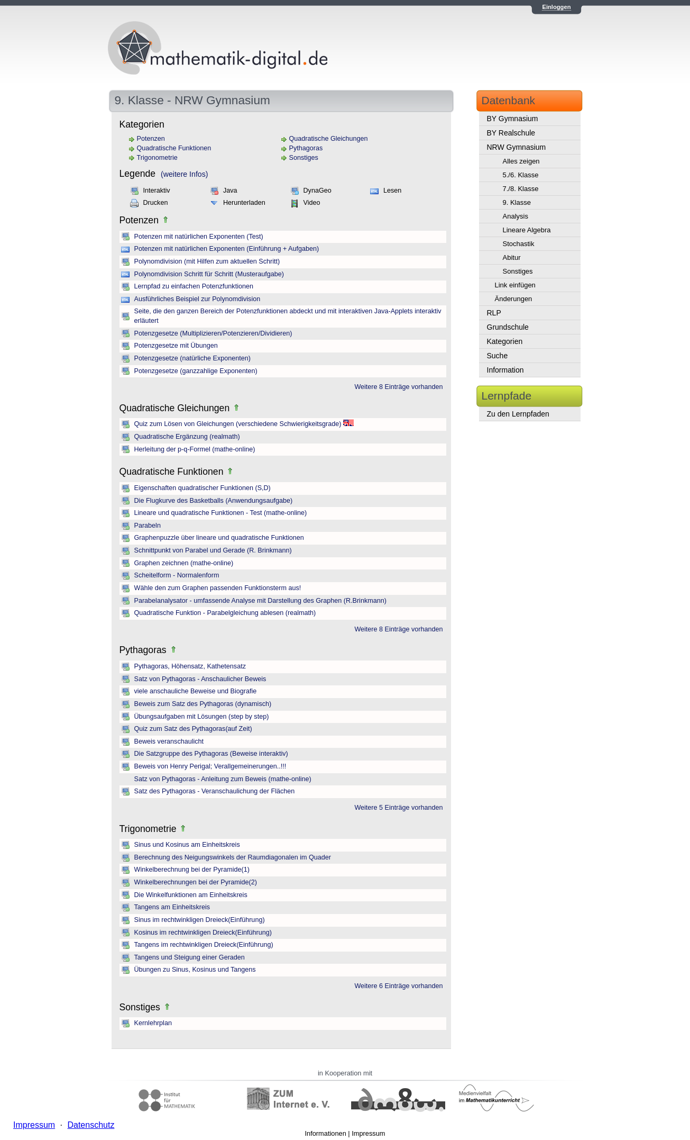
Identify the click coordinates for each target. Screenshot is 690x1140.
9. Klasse (517, 202)
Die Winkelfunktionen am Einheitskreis (190, 895)
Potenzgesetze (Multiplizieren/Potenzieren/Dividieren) (213, 333)
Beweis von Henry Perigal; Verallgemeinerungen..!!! (210, 766)
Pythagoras (306, 148)
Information (505, 370)
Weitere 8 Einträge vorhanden (398, 387)
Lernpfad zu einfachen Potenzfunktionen (193, 286)
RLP (494, 313)
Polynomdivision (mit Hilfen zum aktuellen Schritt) (207, 261)
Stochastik (519, 244)
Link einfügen (515, 285)
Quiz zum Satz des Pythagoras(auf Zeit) (193, 728)
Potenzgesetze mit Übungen (176, 345)
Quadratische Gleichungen (328, 138)
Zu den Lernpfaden (518, 414)
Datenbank (509, 100)
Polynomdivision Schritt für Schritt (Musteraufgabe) (209, 274)
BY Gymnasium (512, 118)
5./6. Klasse (521, 175)
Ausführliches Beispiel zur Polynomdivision (197, 299)
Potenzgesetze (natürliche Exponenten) (192, 358)
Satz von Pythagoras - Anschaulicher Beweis (200, 679)
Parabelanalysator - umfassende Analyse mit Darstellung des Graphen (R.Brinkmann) (260, 600)
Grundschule (508, 327)
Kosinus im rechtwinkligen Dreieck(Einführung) (203, 932)
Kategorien (505, 341)
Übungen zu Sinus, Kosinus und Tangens (195, 969)
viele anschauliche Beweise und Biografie (195, 691)
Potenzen (151, 138)
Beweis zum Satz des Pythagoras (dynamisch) (203, 704)
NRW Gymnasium (516, 147)
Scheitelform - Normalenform (176, 575)
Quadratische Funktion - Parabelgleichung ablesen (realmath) (225, 613)
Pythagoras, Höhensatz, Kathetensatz (190, 666)
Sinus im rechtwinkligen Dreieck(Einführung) (199, 920)
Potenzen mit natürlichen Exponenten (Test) (198, 236)
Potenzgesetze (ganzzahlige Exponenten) (195, 371)
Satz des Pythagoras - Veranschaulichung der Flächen (214, 791)
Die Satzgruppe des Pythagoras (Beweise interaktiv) (211, 753)
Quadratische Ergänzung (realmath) (187, 436)
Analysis (515, 216)
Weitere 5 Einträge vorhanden (398, 807)
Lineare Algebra (527, 230)
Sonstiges (303, 157)
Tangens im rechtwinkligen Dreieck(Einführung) (203, 944)
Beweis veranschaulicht (169, 741)
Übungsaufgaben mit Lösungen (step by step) (201, 716)
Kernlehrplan (153, 1023)
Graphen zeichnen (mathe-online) (184, 563)
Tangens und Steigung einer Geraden (189, 957)
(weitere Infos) (184, 174)
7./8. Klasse (521, 189)
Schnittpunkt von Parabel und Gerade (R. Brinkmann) (213, 550)
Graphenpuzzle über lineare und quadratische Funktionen (219, 537)
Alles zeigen (521, 161)
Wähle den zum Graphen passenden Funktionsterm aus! (217, 588)
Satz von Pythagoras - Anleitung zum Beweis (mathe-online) (222, 779)
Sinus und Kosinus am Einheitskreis (187, 844)
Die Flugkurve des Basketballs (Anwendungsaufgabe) (213, 500)
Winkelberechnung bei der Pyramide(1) (192, 869)
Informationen (325, 1133)
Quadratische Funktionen (174, 148)
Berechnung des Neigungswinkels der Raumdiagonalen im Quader (232, 857)
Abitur (512, 257)
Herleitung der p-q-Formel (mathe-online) (194, 449)
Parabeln (147, 525)
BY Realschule (511, 133)
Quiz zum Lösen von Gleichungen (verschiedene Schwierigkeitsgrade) (238, 424)
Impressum (368, 1133)
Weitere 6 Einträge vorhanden (398, 986)
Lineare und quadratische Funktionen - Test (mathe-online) (220, 513)
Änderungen (513, 299)
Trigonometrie (157, 157)
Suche (497, 355)
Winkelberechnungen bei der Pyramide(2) (195, 882)
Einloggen (556, 7)
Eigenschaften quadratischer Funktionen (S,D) (202, 488)
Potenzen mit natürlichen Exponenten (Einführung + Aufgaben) (226, 248)
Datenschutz (90, 1124)
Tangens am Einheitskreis (172, 907)
